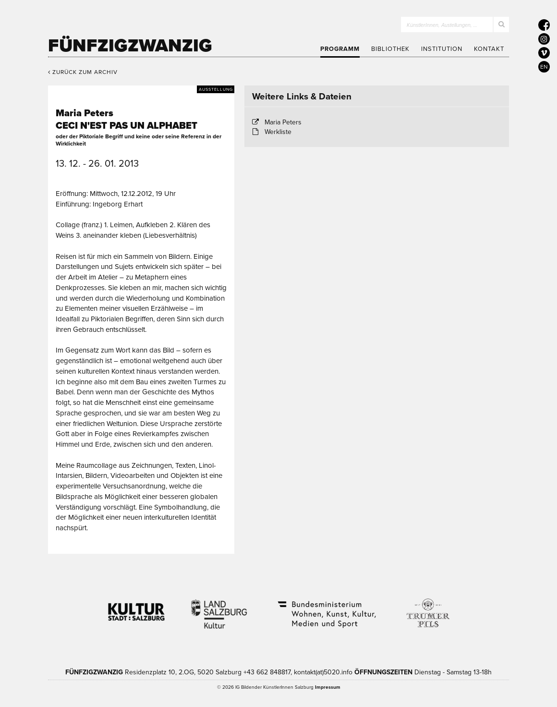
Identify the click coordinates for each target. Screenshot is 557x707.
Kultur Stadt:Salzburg (136, 608)
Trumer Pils (427, 608)
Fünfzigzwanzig (130, 46)
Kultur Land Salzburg (219, 608)
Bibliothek (390, 49)
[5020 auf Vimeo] (544, 53)
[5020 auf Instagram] (544, 39)
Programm (340, 49)
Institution (441, 49)
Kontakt (489, 49)
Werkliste (278, 132)
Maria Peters (283, 122)
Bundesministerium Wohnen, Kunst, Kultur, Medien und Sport (326, 608)
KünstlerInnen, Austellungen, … (442, 25)
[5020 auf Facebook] (544, 25)
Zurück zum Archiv (83, 72)
